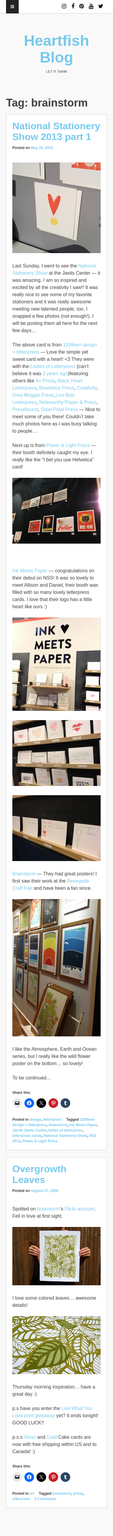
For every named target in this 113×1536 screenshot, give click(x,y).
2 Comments (45, 1499)
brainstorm (58, 1125)
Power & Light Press (68, 445)
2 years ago (55, 373)
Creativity (87, 387)
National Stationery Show (65, 1136)
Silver (30, 1437)
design (35, 1119)
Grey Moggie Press (33, 395)
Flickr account (79, 1208)
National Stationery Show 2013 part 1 (56, 131)
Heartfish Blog (56, 49)
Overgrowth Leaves (39, 1174)
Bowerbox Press (56, 387)
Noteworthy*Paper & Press (67, 402)
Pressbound (25, 409)
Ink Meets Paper (30, 570)
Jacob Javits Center (29, 1130)
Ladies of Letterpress (52, 366)
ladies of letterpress (65, 1130)
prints (78, 1493)
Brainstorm (24, 873)
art (32, 1493)
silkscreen (21, 1499)
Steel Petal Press (59, 409)
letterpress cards (27, 1136)
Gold (52, 1437)
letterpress (52, 1119)
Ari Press (45, 380)
